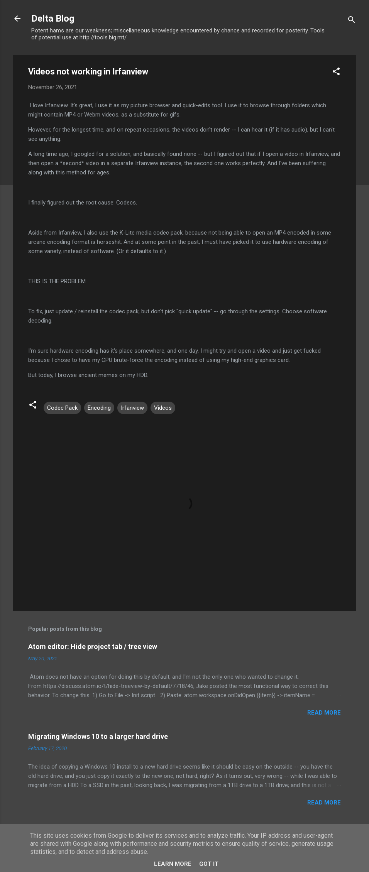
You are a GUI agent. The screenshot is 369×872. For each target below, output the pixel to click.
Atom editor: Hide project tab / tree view (92, 646)
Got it (208, 863)
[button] (336, 73)
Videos (163, 407)
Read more (324, 712)
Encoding (99, 407)
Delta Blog (52, 18)
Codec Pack (62, 407)
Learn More (172, 863)
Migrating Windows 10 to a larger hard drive (98, 736)
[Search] (351, 21)
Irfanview (132, 407)
